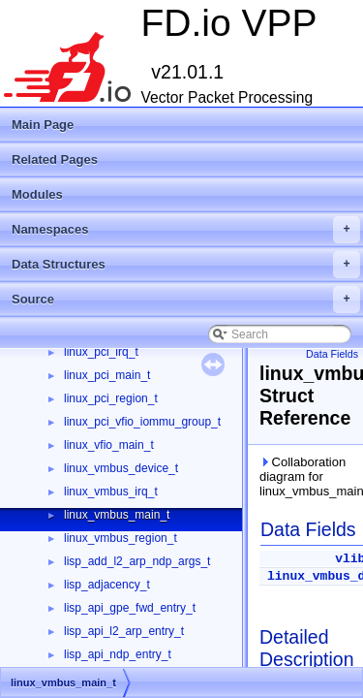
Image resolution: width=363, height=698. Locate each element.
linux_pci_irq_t (101, 352)
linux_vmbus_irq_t (111, 491)
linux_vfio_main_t (109, 445)
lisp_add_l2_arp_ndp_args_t (137, 561)
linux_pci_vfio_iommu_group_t (142, 421)
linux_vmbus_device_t (121, 468)
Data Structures (186, 264)
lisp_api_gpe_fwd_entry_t (130, 608)
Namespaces (186, 229)
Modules (37, 194)
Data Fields (332, 354)
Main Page (43, 124)
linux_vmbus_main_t (116, 515)
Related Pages (55, 159)
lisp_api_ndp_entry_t (117, 654)
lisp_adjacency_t (107, 584)
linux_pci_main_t (107, 375)
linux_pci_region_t (111, 398)
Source (186, 299)
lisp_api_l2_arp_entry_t (124, 631)
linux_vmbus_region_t (120, 538)
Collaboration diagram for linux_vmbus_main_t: (307, 476)
